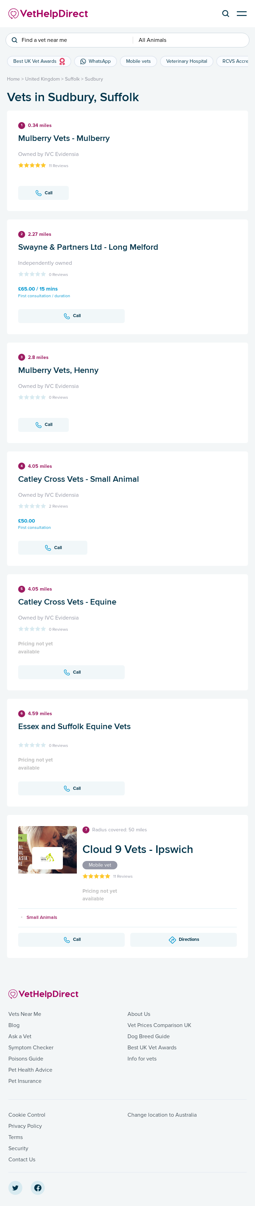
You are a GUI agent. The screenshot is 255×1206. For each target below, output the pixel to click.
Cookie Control (26, 1114)
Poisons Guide (25, 1058)
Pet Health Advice (30, 1069)
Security (18, 1148)
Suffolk (72, 79)
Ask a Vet (19, 1036)
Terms (15, 1137)
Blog (14, 1025)
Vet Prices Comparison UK (159, 1025)
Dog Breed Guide (149, 1036)
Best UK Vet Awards (152, 1047)
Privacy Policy (25, 1126)
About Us (139, 1014)
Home (13, 79)
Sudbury (94, 79)
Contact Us (21, 1159)
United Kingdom (42, 79)
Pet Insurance (25, 1081)
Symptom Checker (30, 1047)
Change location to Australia (162, 1114)
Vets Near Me (24, 1014)
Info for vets (142, 1058)
